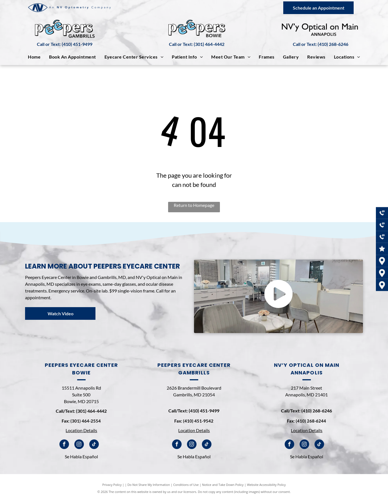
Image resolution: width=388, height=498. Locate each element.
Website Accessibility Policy (266, 485)
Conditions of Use (186, 485)
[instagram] (79, 444)
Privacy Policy (112, 485)
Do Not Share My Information (149, 485)
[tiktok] (94, 444)
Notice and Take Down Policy (223, 485)
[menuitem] (34, 57)
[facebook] (64, 444)
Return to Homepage (194, 205)
